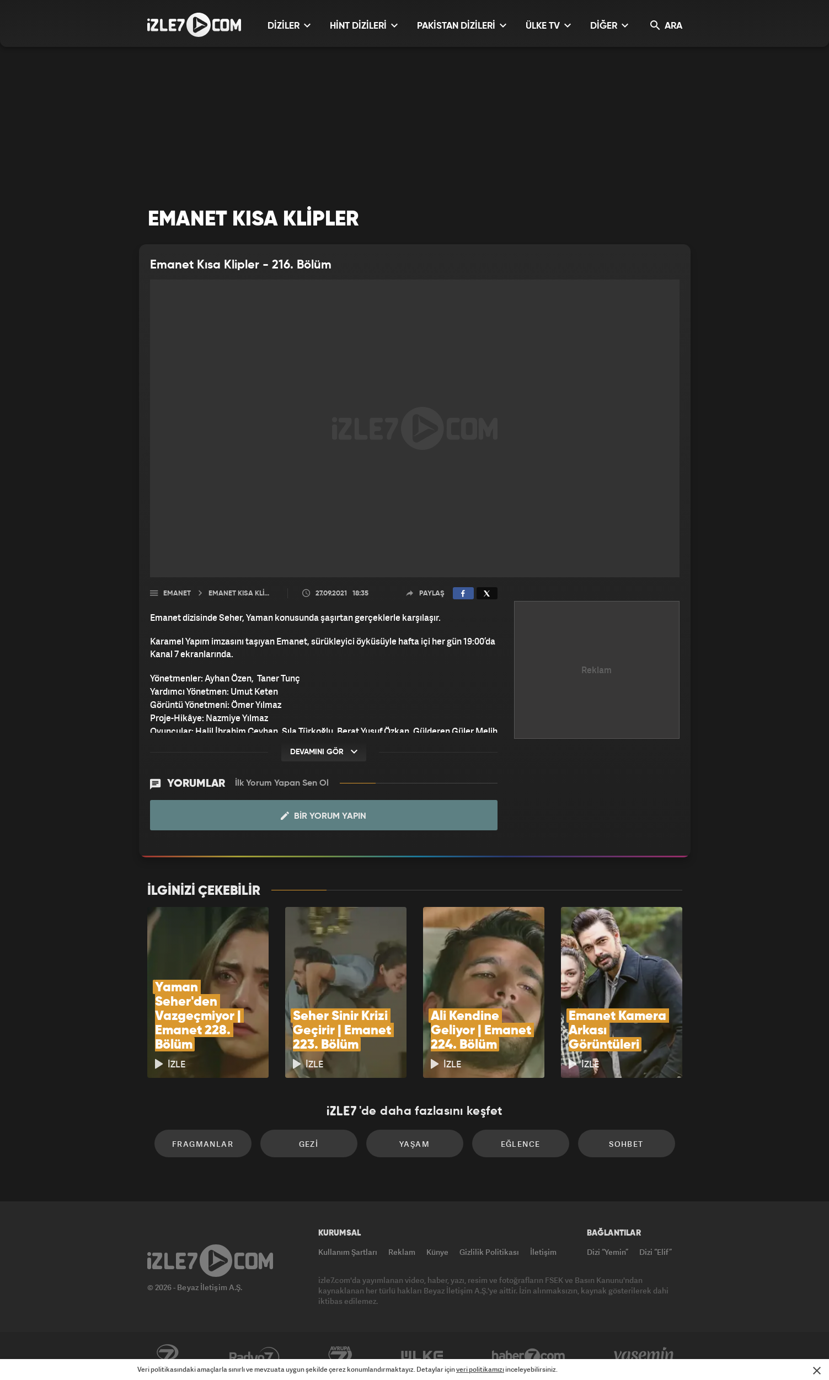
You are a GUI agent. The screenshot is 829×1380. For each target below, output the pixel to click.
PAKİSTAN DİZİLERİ (461, 25)
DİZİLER (289, 25)
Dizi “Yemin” (607, 1252)
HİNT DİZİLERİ (364, 25)
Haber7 (528, 1356)
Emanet (177, 593)
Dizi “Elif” (655, 1252)
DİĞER (609, 25)
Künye (437, 1252)
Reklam (401, 1252)
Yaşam (414, 1144)
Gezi (309, 1144)
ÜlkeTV (422, 1356)
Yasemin (645, 1356)
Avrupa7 (340, 1356)
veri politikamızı (480, 1369)
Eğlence (521, 1144)
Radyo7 (254, 1356)
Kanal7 (167, 1356)
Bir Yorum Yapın (323, 815)
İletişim (543, 1252)
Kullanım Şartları (347, 1252)
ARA (666, 25)
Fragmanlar (202, 1144)
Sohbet (626, 1144)
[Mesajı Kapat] (817, 1370)
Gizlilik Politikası (489, 1252)
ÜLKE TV (548, 25)
